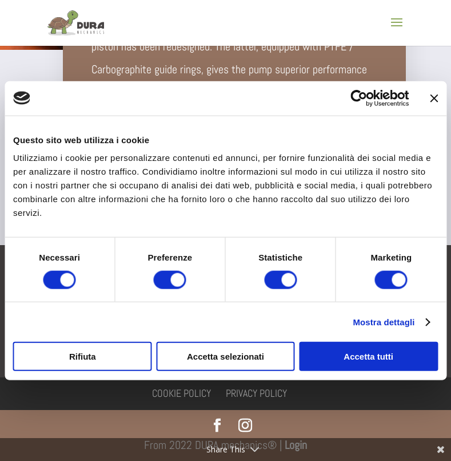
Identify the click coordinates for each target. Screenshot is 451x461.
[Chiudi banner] (434, 98)
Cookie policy (181, 393)
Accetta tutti (368, 356)
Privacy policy (256, 393)
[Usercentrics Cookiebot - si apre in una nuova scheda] (359, 98)
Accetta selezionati (225, 356)
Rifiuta (82, 356)
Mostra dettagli (383, 321)
